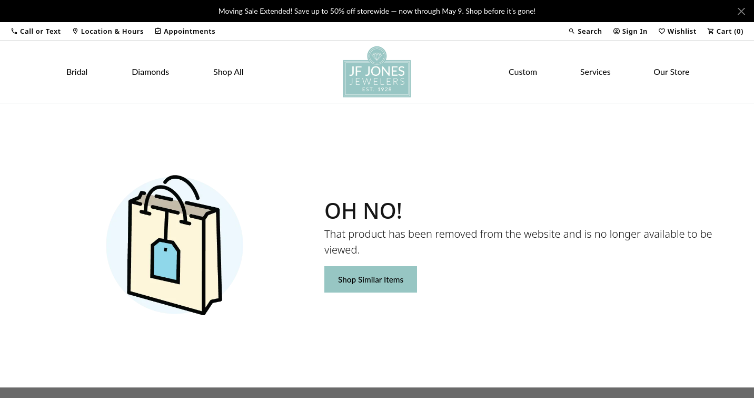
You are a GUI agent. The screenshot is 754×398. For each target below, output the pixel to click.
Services (595, 71)
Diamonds (150, 71)
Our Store (671, 71)
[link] (108, 31)
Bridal (77, 71)
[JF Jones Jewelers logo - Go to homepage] (377, 72)
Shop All (228, 71)
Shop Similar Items (370, 279)
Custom (523, 71)
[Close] (741, 11)
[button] (36, 31)
